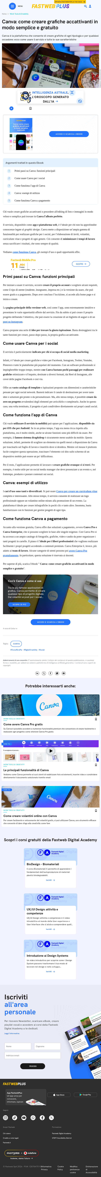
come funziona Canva (24, 252)
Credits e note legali (11, 1138)
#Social (42, 650)
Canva (16, 644)
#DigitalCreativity (30, 650)
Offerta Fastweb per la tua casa (68, 2)
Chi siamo (7, 1133)
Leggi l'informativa (11, 1033)
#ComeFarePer (16, 650)
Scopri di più (19, 604)
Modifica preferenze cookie (75, 1169)
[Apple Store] (58, 1095)
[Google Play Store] (85, 1095)
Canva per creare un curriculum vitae (76, 491)
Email (64, 673)
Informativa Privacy (46, 1168)
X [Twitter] (44, 673)
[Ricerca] (86, 6)
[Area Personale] (90, 6)
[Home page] (50, 6)
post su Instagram (12, 321)
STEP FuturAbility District (62, 1138)
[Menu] (16, 6)
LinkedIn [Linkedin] (37, 673)
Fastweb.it (7, 1142)
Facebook (50, 673)
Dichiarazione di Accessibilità (92, 1169)
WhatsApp (57, 673)
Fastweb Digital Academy (61, 1133)
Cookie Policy (61, 1168)
